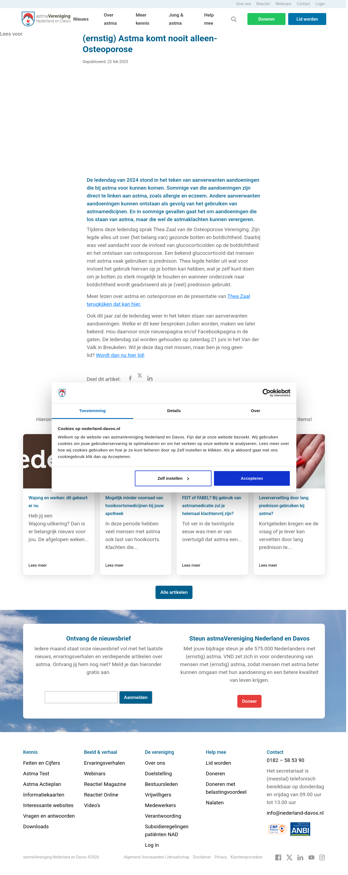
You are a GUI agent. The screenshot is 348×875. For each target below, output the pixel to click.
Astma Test (36, 773)
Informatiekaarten (43, 795)
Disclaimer (202, 857)
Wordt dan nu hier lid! (120, 355)
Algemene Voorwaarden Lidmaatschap (156, 857)
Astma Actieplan (42, 784)
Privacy (221, 857)
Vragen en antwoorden (49, 816)
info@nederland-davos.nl (295, 813)
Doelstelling (158, 773)
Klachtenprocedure (246, 857)
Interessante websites (48, 805)
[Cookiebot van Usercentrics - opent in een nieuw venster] (266, 393)
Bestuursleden (161, 784)
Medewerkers (160, 805)
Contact (303, 4)
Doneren (266, 19)
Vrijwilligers (158, 795)
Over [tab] (255, 410)
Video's (92, 805)
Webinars (283, 4)
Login (320, 4)
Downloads (36, 826)
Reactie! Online (101, 795)
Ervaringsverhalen (104, 763)
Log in (152, 845)
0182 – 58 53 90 (285, 760)
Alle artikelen (174, 592)
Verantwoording (163, 816)
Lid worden (307, 19)
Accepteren (252, 478)
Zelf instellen (173, 478)
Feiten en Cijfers (41, 763)
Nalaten (215, 802)
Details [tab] (174, 410)
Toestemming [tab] (92, 410)
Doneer (249, 701)
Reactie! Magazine (105, 784)
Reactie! (263, 4)
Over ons (243, 4)
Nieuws (81, 19)
